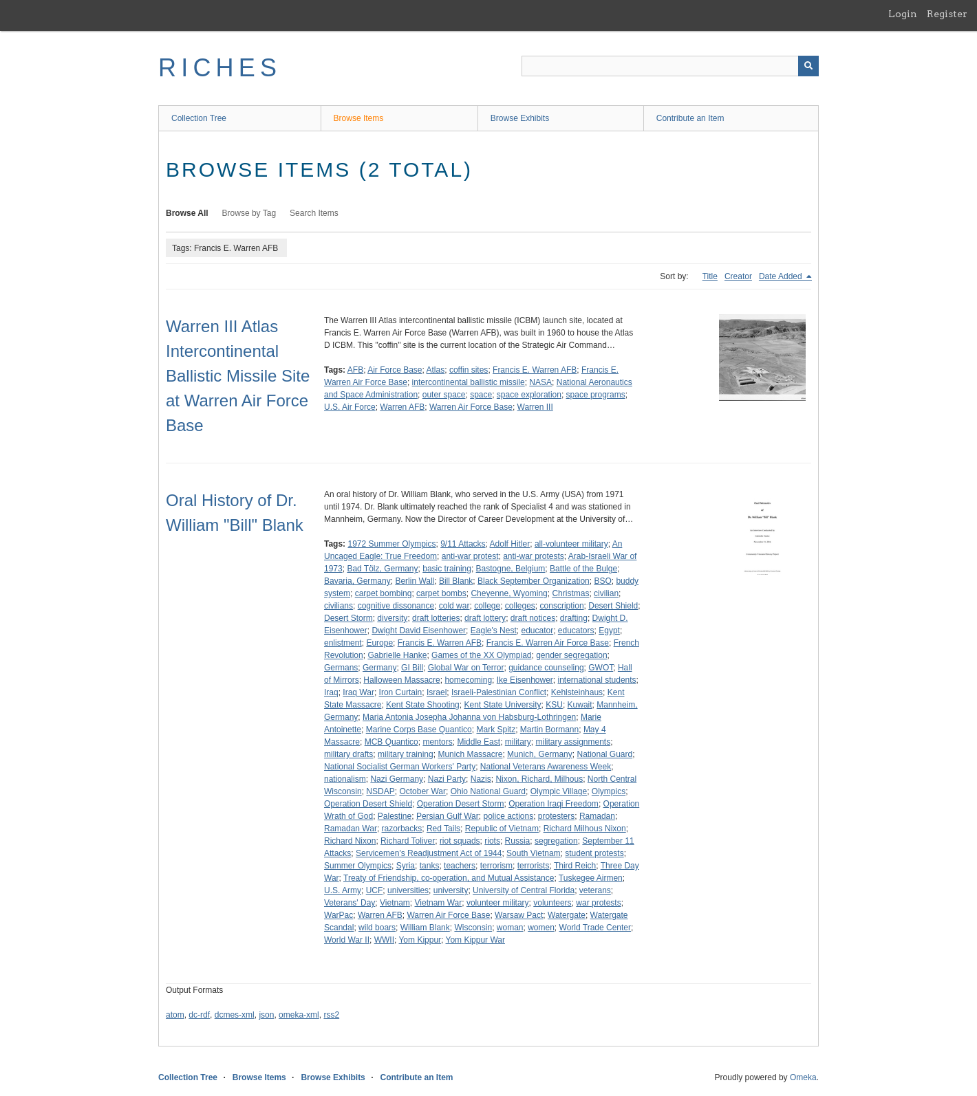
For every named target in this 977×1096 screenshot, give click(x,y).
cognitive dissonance (396, 606)
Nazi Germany (396, 779)
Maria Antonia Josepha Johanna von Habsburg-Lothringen (469, 717)
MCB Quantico (391, 742)
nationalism (345, 779)
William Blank (425, 927)
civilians (338, 606)
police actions (508, 816)
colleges (520, 606)
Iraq (331, 692)
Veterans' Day (349, 903)
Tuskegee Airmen (591, 878)
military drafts (348, 754)
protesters (556, 816)
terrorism (496, 865)
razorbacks (402, 828)
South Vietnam (533, 853)
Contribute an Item (690, 118)
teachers (459, 865)
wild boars (377, 927)
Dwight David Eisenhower (419, 630)
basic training (446, 568)
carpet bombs (441, 593)
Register (947, 13)
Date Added (781, 276)
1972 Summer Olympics (391, 544)
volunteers (552, 903)
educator (537, 630)
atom (175, 1015)
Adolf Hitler (510, 544)
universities (408, 890)
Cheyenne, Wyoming (509, 593)
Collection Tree (198, 118)
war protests (598, 903)
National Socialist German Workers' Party (399, 766)
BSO (602, 581)
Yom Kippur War (475, 940)
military (518, 742)
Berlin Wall (414, 581)
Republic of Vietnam (502, 828)
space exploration (529, 394)
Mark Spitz (495, 729)
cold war (454, 606)
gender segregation (571, 655)
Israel (437, 692)
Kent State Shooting (423, 705)
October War (422, 791)
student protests (594, 853)
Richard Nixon (350, 841)
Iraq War (358, 692)
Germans (341, 667)
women (541, 927)
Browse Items (359, 118)
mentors (437, 742)
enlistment (343, 643)
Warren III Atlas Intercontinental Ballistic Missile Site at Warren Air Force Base (238, 376)
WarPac (338, 915)
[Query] (670, 66)
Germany (379, 667)
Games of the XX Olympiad (481, 655)
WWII (384, 940)
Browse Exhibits (520, 118)
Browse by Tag (249, 213)
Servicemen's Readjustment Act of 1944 (429, 853)
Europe (379, 643)
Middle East (478, 742)
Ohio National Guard (488, 791)
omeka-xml (299, 1015)
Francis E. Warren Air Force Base (547, 643)
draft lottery (485, 618)
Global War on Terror (466, 667)
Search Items (314, 213)
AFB (355, 370)
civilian (606, 593)
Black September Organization (533, 581)
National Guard (604, 754)
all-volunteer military (571, 544)
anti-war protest (470, 556)
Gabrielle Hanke (397, 655)
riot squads (460, 841)
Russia (517, 841)
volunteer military (497, 903)
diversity (392, 618)
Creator (738, 276)
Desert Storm (348, 618)
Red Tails (443, 828)
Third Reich (575, 865)
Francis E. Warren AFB (535, 370)
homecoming (468, 680)
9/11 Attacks (462, 544)
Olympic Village (558, 791)
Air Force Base (394, 370)
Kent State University (502, 705)
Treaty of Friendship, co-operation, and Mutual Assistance (448, 878)
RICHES (219, 68)
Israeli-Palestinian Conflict (498, 692)
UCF (374, 890)
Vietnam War (438, 903)
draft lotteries (436, 618)
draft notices (533, 618)
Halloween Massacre (401, 680)
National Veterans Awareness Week (545, 766)
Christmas (570, 593)
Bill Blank (456, 581)
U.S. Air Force (350, 407)
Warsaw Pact (519, 915)
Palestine (394, 816)
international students (597, 680)
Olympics (608, 791)
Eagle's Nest (494, 630)
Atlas (436, 370)
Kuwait (580, 705)
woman (510, 927)
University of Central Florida (524, 890)
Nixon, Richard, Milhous (539, 779)
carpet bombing (383, 593)
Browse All (187, 213)
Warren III (535, 407)
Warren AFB (402, 407)
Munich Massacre (470, 754)
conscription (562, 606)
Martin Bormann (549, 729)
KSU (554, 705)
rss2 (331, 1015)
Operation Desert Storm (460, 804)
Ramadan (597, 816)
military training (405, 754)
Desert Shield (613, 606)
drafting (574, 618)
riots (492, 841)
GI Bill (412, 667)
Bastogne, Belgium (511, 568)
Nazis (481, 779)
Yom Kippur (419, 940)
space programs (595, 394)
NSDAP (380, 791)
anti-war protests (533, 556)
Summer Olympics (357, 865)
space (481, 394)
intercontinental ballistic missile (468, 382)
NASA (540, 382)
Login (902, 13)
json (266, 1015)
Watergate (567, 915)
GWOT (600, 667)
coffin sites (468, 370)
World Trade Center (595, 927)
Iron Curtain (400, 692)
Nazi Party (447, 779)
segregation (556, 841)
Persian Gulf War (447, 816)
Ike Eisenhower (525, 680)
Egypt (609, 630)
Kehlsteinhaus (577, 692)
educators (576, 630)
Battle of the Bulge (583, 568)
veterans (595, 890)
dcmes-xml (235, 1015)
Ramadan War (350, 828)
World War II (346, 940)
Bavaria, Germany (357, 581)
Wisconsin (473, 927)
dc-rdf (199, 1015)
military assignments (572, 742)
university (451, 890)
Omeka (803, 1077)
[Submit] (808, 66)
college (487, 606)
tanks (430, 865)
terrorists (533, 865)
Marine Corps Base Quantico (419, 729)
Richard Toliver (407, 841)
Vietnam (395, 903)
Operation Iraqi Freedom (553, 804)
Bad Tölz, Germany (382, 568)
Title (710, 276)
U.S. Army (342, 890)
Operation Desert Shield (368, 804)
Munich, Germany (539, 754)
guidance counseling (545, 667)
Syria (405, 865)
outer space (444, 394)
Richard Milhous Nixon (585, 828)
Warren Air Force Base (471, 407)
